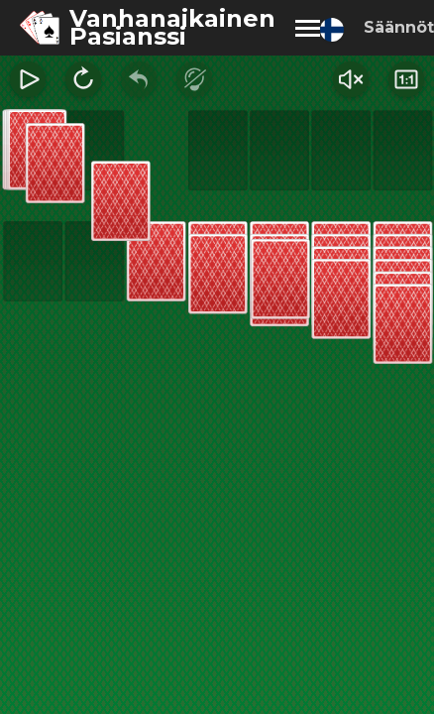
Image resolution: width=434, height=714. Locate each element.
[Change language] (332, 30)
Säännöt (399, 28)
